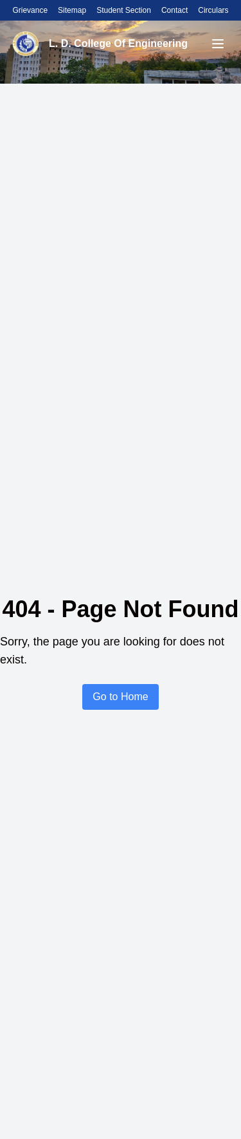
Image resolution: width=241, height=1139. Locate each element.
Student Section (123, 10)
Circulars (213, 10)
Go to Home (120, 696)
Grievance (30, 10)
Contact (174, 10)
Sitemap (72, 10)
